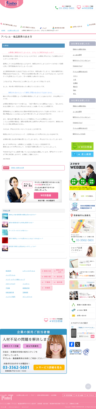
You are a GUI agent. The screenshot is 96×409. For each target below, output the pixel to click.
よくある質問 (77, 55)
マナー (75, 76)
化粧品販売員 (10, 292)
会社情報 (53, 395)
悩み (74, 90)
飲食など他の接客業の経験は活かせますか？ (22, 214)
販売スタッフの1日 (79, 134)
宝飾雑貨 (25, 292)
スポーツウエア (10, 284)
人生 (74, 79)
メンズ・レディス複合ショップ (15, 279)
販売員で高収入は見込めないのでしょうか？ (22, 246)
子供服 (8, 288)
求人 (74, 94)
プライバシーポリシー (14, 407)
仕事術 (75, 83)
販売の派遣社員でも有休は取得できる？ (21, 222)
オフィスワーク (27, 297)
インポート (26, 284)
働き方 (75, 86)
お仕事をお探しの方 (13, 30)
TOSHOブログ (77, 66)
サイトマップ (25, 407)
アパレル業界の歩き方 (80, 71)
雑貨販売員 (26, 288)
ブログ (32, 395)
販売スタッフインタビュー (81, 60)
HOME (85, 1)
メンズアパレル (10, 275)
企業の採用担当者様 (43, 395)
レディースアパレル (29, 271)
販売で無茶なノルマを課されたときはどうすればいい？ (26, 238)
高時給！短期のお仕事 (17, 167)
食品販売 (8, 271)
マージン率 (3, 407)
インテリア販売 (10, 297)
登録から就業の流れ (79, 49)
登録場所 (93, 1)
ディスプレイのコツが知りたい (18, 230)
